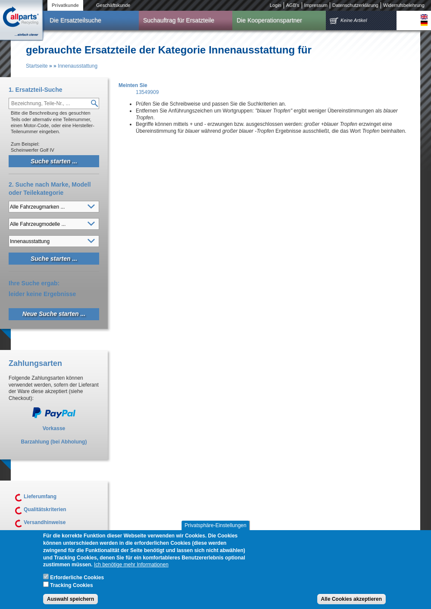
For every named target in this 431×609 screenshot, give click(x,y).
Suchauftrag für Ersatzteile (178, 20)
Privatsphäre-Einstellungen (215, 531)
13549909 (147, 92)
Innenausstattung (77, 66)
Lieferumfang (40, 496)
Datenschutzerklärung (355, 5)
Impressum (316, 5)
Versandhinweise (45, 522)
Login (275, 5)
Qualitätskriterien (45, 509)
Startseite (37, 66)
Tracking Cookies (71, 591)
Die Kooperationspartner (269, 20)
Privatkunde (65, 5)
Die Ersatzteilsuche (75, 20)
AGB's (293, 5)
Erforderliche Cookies (77, 584)
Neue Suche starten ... (53, 313)
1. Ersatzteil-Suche (35, 89)
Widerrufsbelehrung (404, 5)
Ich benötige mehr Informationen (131, 571)
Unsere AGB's (41, 535)
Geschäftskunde (113, 5)
